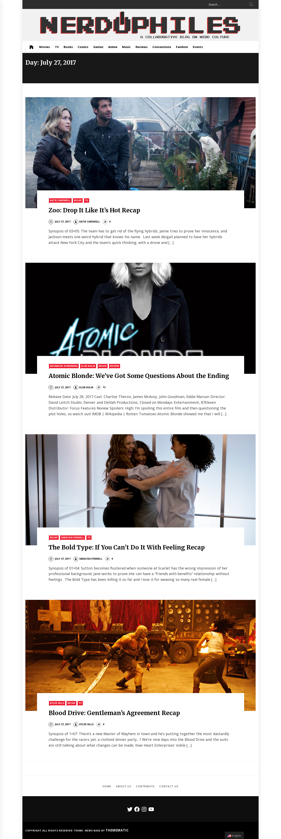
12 (104, 387)
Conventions (161, 47)
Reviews (142, 47)
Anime (112, 47)
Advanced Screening (64, 366)
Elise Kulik (88, 366)
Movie (103, 366)
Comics (83, 47)
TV (57, 47)
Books (68, 47)
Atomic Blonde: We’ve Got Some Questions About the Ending (139, 376)
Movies (44, 47)
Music (126, 47)
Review (114, 366)
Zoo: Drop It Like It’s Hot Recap (94, 210)
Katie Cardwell (60, 200)
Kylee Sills (57, 703)
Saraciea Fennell (72, 537)
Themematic (117, 830)
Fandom (182, 47)
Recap (78, 200)
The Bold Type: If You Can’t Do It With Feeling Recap (127, 547)
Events (198, 47)
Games (98, 47)
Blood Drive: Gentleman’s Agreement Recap (114, 713)
